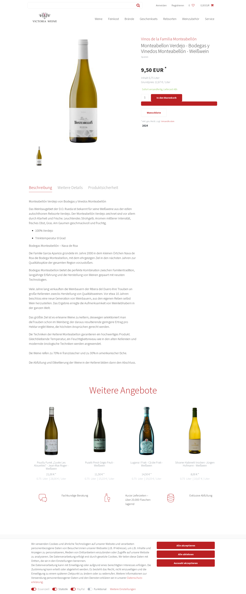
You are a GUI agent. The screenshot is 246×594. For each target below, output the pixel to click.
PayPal (81, 589)
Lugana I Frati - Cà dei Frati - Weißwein (146, 464)
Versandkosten (167, 121)
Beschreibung (40, 187)
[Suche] (137, 5)
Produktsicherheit (103, 187)
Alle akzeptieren (185, 545)
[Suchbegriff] (80, 5)
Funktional (100, 589)
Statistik (63, 589)
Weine (98, 19)
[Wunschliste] (191, 5)
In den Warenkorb (166, 97)
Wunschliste (154, 112)
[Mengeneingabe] (145, 98)
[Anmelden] (161, 5)
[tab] (43, 187)
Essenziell (43, 589)
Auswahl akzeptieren (186, 563)
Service (209, 19)
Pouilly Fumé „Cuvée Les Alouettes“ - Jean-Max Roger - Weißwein (51, 466)
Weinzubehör (190, 19)
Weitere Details (70, 187)
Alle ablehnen (186, 554)
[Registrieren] (177, 5)
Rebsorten (169, 19)
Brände (129, 19)
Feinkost (113, 19)
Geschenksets (149, 19)
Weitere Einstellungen (123, 589)
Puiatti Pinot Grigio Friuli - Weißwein (99, 464)
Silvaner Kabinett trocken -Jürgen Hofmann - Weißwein (194, 464)
